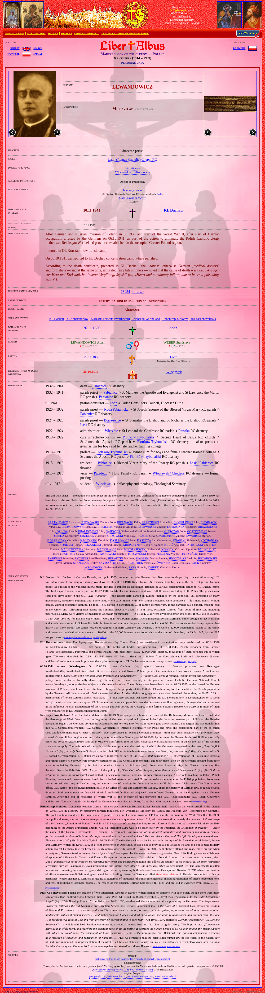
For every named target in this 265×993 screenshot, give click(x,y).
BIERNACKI (125, 522)
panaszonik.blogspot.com (140, 976)
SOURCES (66, 33)
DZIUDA (62, 531)
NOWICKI (168, 549)
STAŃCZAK (81, 562)
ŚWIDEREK (135, 562)
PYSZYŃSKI (190, 553)
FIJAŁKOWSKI (88, 531)
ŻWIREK (153, 567)
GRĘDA (59, 535)
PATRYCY (68, 553)
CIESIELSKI (105, 526)
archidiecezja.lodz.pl (105, 958)
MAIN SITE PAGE (14, 33)
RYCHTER (82, 558)
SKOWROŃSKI (207, 558)
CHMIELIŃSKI (183, 522)
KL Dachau (137, 292)
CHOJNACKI (209, 522)
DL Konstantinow (76, 319)
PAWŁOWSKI (107, 553)
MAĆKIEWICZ (106, 549)
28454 (125, 292)
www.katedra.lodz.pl (165, 976)
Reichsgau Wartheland (145, 319)
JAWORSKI (193, 535)
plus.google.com (97, 976)
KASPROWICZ (119, 540)
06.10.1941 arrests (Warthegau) (110, 319)
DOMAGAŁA (175, 526)
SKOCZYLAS (177, 558)
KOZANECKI (92, 544)
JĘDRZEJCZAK (57, 540)
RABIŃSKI (55, 558)
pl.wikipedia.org (180, 661)
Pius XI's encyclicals (202, 319)
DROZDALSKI (207, 526)
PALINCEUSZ (207, 549)
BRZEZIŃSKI (150, 522)
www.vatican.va (159, 946)
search (37, 48)
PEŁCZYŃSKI (137, 553)
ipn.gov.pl (192, 661)
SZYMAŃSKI (107, 562)
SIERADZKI (115, 558)
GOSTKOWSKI (197, 531)
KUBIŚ (168, 544)
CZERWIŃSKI (147, 526)
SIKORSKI (142, 558)
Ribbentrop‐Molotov (175, 319)
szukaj (37, 53)
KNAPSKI (179, 540)
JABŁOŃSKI (166, 535)
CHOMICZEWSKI (73, 526)
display (14, 48)
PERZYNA (163, 553)
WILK (195, 562)
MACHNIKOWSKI (73, 549)
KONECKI (66, 544)
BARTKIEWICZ (58, 522)
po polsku (239, 48)
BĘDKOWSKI (90, 522)
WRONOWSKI (94, 567)
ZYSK (132, 567)
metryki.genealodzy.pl (158, 958)
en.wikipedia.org (100, 637)
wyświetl (13, 53)
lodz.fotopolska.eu (116, 976)
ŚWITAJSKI (163, 562)
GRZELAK (87, 535)
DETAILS (53, 33)
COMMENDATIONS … (86, 33)
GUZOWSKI (115, 535)
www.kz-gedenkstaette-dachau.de (78, 637)
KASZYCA (144, 540)
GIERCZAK (171, 531)
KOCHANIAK (210, 540)
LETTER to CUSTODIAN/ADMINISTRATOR (125, 33)
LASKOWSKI (194, 544)
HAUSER (142, 535)
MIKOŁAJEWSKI (135, 549)
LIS (214, 544)
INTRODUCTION (36, 33)
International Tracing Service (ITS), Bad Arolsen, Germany (123, 969)
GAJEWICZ (113, 531)
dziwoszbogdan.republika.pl (131, 958)
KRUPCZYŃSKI (133, 544)
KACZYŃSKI (89, 540)
